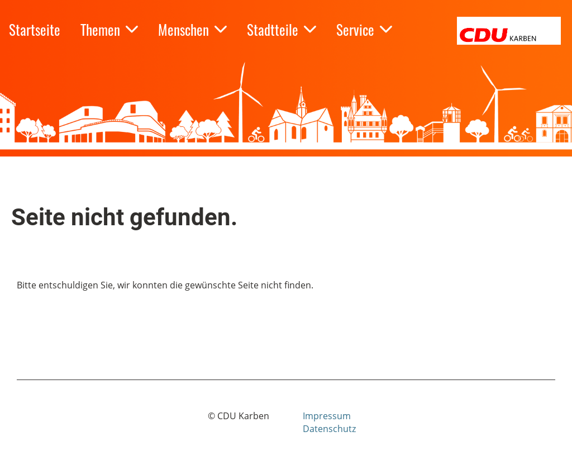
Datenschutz (329, 429)
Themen (109, 29)
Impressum (327, 416)
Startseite (34, 29)
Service (364, 29)
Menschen (192, 29)
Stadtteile (281, 29)
